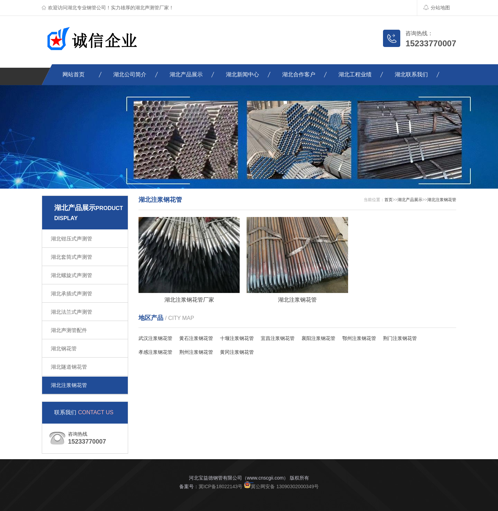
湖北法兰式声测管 (71, 312)
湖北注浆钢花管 (69, 385)
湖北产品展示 (186, 74)
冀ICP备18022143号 (221, 486)
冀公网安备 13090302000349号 (281, 486)
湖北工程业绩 (355, 74)
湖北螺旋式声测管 (71, 275)
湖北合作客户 (298, 74)
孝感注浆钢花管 (155, 352)
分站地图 (436, 7)
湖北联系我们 (411, 74)
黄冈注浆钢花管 (237, 352)
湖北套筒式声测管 (71, 257)
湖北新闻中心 (242, 74)
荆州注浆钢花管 (196, 352)
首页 (388, 199)
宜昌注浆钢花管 (278, 338)
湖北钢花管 (64, 348)
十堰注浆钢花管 (237, 338)
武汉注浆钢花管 (155, 338)
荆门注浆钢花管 (400, 338)
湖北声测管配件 (69, 330)
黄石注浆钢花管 (196, 338)
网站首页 (74, 74)
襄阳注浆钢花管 (318, 338)
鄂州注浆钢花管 (359, 338)
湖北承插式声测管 (71, 293)
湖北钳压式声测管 (71, 239)
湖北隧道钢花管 (69, 367)
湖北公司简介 (129, 74)
